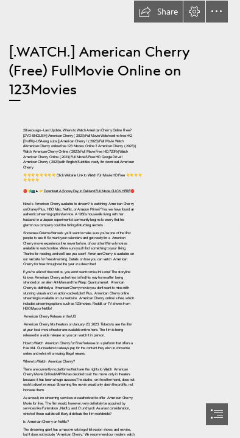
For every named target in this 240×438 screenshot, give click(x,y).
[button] (158, 12)
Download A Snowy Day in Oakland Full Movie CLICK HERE (86, 191)
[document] (120, 219)
